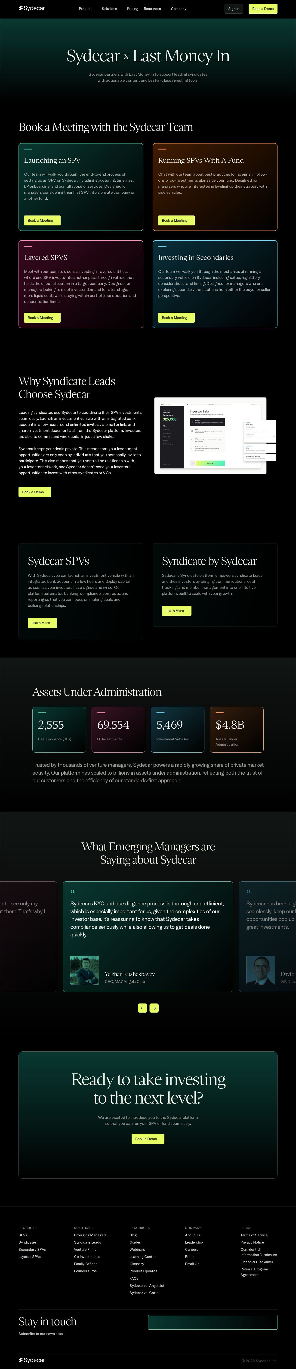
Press (189, 1256)
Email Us (192, 1263)
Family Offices (85, 1263)
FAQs (134, 1278)
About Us (192, 1235)
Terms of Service (254, 1235)
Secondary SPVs (32, 1249)
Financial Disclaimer (256, 1262)
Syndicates (27, 1242)
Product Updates (143, 1271)
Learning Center (143, 1256)
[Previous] (142, 1008)
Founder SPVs (85, 1271)
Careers (191, 1249)
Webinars (137, 1249)
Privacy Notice (252, 1242)
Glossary (137, 1263)
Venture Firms (85, 1249)
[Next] (153, 1008)
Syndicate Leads (87, 1242)
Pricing (132, 8)
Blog (133, 1235)
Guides (135, 1242)
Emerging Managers (90, 1235)
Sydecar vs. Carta (144, 1292)
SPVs (22, 1235)
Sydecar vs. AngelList (147, 1285)
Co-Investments (87, 1256)
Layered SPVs (29, 1256)
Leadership (194, 1242)
